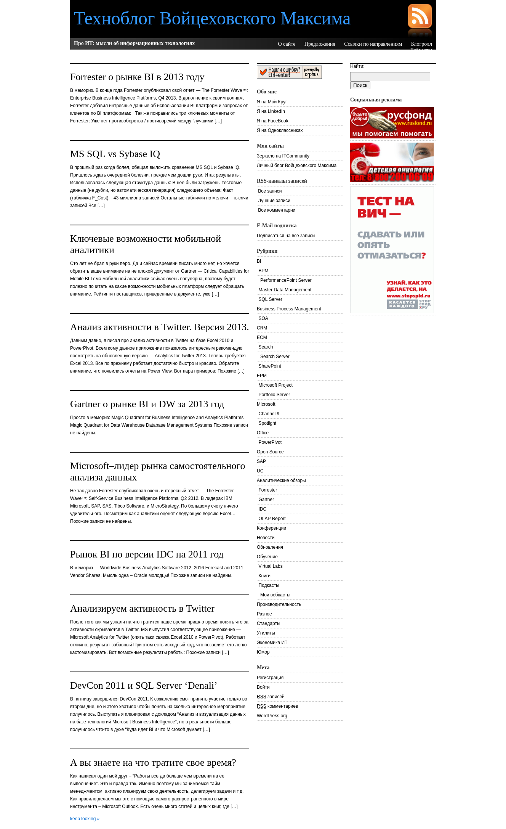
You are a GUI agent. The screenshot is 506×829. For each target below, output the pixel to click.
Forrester (268, 490)
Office (263, 432)
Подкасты (269, 585)
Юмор (263, 652)
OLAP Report (272, 518)
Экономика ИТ (272, 642)
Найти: (357, 66)
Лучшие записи (273, 200)
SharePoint (270, 366)
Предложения (319, 44)
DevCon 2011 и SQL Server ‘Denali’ (144, 685)
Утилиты (266, 633)
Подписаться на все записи (286, 235)
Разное (264, 614)
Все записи (269, 191)
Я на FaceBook (272, 121)
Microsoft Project (276, 385)
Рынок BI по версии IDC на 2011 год (147, 554)
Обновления (270, 547)
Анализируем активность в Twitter (142, 608)
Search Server (275, 356)
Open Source (270, 452)
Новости (265, 537)
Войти (263, 687)
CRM (262, 328)
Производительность (279, 604)
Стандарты (268, 623)
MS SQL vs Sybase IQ (115, 153)
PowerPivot (270, 442)
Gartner (266, 499)
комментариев (277, 706)
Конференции (271, 528)
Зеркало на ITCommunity (283, 156)
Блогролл (421, 44)
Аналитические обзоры (281, 480)
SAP (261, 461)
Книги (265, 575)
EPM (262, 375)
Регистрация (270, 677)
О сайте (286, 44)
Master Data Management (285, 289)
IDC (263, 509)
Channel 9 (269, 413)
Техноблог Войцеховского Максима (212, 18)
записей (271, 696)
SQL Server (270, 299)
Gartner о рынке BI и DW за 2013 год (147, 404)
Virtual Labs (271, 566)
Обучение (267, 556)
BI (259, 261)
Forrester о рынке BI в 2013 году (137, 76)
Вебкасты (421, 50)
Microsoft (266, 404)
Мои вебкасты (275, 595)
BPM (264, 270)
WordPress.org (272, 715)
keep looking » (84, 818)
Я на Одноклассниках (280, 130)
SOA (263, 318)
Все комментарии (276, 210)
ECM (262, 337)
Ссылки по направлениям (373, 44)
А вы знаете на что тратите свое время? (153, 762)
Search (266, 347)
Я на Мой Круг (272, 101)
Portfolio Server (274, 394)
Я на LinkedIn (271, 111)
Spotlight (268, 423)
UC (260, 471)
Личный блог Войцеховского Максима (296, 165)
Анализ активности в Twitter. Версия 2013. (159, 327)
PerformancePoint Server (286, 280)
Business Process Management (289, 309)
